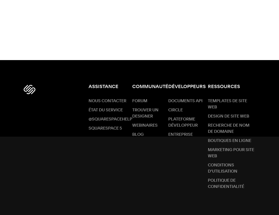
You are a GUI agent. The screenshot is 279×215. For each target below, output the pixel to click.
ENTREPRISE (180, 135)
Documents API (185, 101)
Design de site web (228, 116)
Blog (138, 135)
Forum (139, 101)
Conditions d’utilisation (222, 168)
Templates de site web (227, 104)
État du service (106, 110)
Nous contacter (107, 101)
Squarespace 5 (105, 128)
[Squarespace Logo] (29, 89)
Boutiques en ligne (229, 141)
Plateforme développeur (183, 122)
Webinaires (145, 125)
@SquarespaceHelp (110, 119)
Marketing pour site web (231, 153)
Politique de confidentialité (226, 183)
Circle (175, 110)
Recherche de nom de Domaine (228, 128)
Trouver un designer (145, 113)
